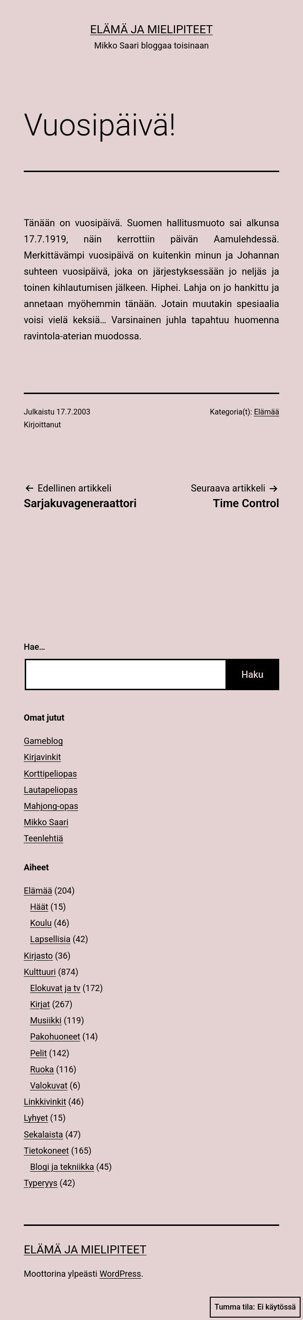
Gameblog (43, 741)
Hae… (34, 647)
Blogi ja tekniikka (62, 1167)
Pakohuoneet (55, 1036)
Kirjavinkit (42, 757)
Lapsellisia (50, 939)
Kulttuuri (40, 972)
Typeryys (41, 1183)
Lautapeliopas (51, 790)
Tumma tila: (255, 1307)
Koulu (41, 923)
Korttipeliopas (50, 774)
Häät (39, 907)
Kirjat (40, 1004)
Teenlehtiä (43, 838)
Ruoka (42, 1069)
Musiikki (45, 1020)
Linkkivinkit (45, 1102)
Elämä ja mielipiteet (151, 29)
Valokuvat (49, 1085)
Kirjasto (38, 956)
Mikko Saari (46, 822)
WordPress (120, 1274)
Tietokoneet (46, 1151)
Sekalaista (43, 1134)
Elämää (266, 411)
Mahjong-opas (51, 806)
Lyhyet (36, 1118)
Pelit (38, 1053)
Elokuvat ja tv (55, 988)
